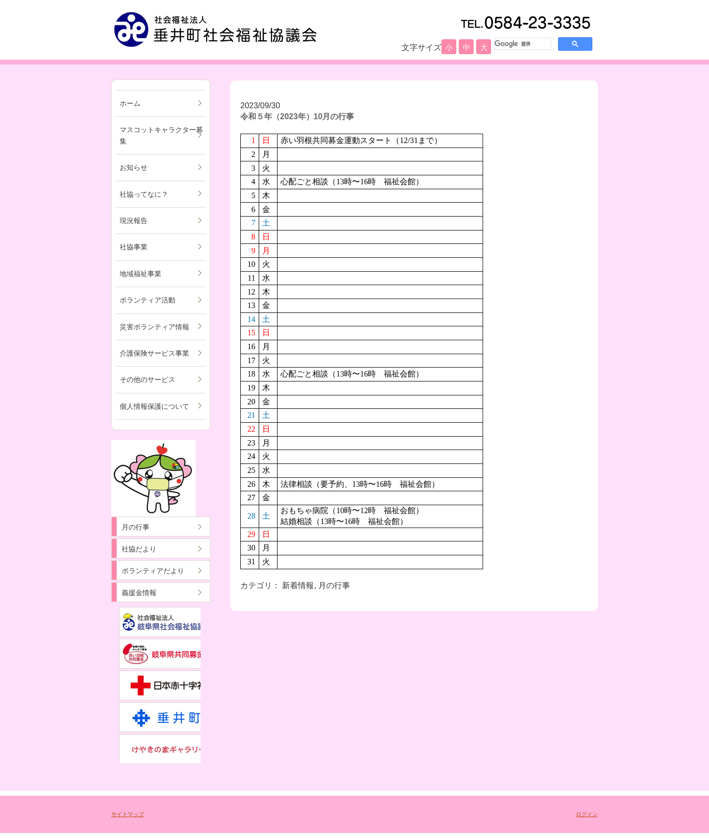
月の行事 (135, 527)
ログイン (587, 814)
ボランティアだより (153, 571)
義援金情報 (139, 593)
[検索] (522, 43)
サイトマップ (127, 814)
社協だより (139, 549)
